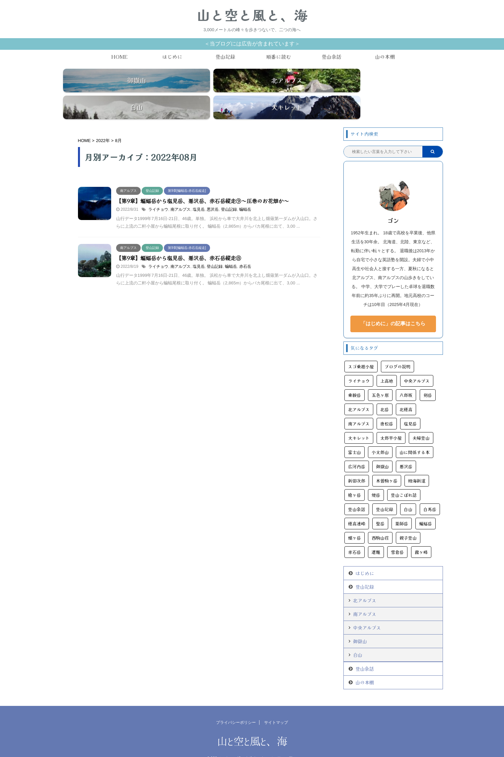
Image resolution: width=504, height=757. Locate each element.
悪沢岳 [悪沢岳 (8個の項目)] (405, 449)
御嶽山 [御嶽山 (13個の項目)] (382, 449)
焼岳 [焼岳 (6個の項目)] (376, 478)
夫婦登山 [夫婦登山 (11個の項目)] (421, 420)
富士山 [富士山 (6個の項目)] (354, 435)
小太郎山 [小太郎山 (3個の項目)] (380, 435)
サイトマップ (276, 705)
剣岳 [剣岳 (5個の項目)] (427, 378)
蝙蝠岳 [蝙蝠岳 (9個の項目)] (425, 506)
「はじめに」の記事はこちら (393, 306)
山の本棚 (385, 56)
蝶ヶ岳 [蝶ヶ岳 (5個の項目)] (354, 520)
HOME (119, 56)
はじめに (172, 56)
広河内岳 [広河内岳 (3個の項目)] (356, 449)
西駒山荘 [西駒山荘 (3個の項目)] (380, 520)
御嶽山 (360, 624)
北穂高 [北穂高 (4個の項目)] (405, 392)
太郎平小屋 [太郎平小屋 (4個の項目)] (391, 420)
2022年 (103, 123)
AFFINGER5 (286, 748)
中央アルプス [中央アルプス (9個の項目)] (417, 363)
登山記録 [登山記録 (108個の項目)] (384, 492)
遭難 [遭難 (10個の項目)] (376, 535)
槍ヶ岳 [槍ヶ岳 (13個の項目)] (354, 478)
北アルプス (364, 583)
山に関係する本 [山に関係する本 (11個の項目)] (414, 435)
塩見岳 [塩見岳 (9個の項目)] (410, 406)
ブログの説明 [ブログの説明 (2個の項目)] (397, 349)
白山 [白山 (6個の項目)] (408, 492)
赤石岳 (245, 249)
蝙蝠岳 (245, 192)
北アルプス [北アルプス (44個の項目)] (359, 392)
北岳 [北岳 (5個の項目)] (384, 392)
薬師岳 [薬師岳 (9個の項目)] (401, 506)
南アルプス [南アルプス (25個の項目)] (359, 406)
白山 (357, 637)
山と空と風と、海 (252, 15)
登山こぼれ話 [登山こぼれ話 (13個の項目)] (404, 478)
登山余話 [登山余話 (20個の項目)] (356, 492)
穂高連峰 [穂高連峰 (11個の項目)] (356, 506)
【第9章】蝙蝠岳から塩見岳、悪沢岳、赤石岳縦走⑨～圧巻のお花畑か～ (202, 184)
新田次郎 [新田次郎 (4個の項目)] (356, 463)
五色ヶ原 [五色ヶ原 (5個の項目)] (380, 378)
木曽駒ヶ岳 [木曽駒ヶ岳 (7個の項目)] (386, 463)
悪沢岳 (213, 192)
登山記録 (225, 56)
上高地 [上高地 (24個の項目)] (386, 363)
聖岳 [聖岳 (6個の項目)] (380, 506)
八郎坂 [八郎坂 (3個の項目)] (405, 378)
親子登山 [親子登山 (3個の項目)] (408, 520)
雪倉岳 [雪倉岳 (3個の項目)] (397, 535)
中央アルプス (367, 610)
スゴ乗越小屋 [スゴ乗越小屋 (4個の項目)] (361, 349)
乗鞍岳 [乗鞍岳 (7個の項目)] (354, 378)
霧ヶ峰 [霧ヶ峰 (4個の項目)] (421, 535)
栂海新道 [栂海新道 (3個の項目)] (416, 463)
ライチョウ (158, 192)
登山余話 (331, 56)
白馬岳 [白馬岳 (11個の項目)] (429, 492)
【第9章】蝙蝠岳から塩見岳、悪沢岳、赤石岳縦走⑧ (178, 240)
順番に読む (278, 56)
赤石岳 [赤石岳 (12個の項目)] (354, 535)
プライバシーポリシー (236, 705)
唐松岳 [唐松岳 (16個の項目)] (386, 406)
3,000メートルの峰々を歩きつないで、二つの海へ (252, 741)
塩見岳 (199, 192)
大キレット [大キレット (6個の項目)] (359, 420)
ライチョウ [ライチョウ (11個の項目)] (359, 363)
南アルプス (180, 192)
